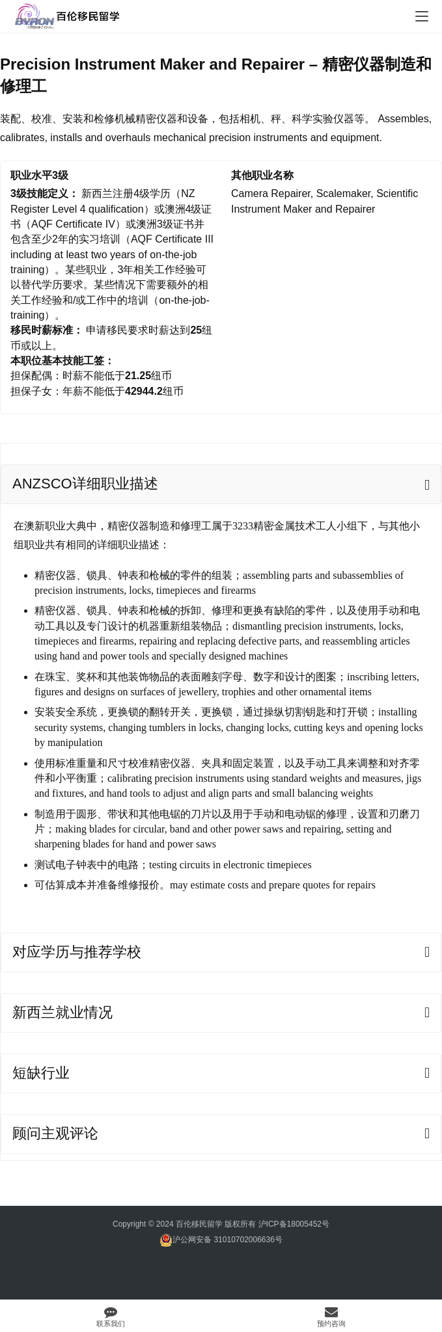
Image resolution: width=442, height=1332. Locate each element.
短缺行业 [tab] (41, 1073)
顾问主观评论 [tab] (55, 1133)
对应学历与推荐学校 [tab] (76, 952)
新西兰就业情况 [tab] (62, 1012)
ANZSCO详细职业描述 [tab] (85, 483)
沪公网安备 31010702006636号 (221, 1240)
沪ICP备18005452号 (293, 1224)
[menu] (421, 16)
